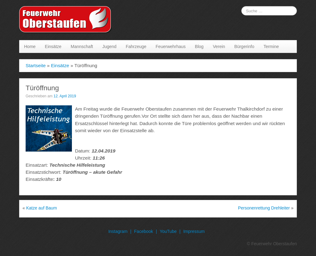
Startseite (36, 65)
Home (29, 46)
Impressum (194, 231)
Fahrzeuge (136, 46)
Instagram (117, 231)
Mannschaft (82, 46)
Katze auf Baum (41, 207)
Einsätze (53, 46)
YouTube (168, 231)
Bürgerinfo (244, 46)
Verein (219, 46)
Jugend (109, 46)
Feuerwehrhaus (170, 46)
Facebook (143, 231)
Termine (271, 46)
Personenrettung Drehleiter (264, 207)
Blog (199, 46)
